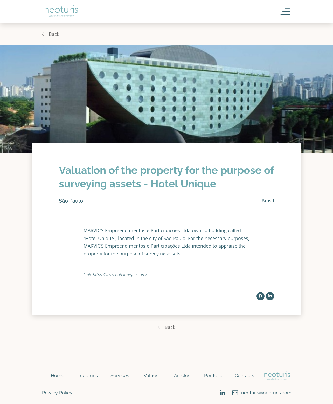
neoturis (89, 375)
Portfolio (213, 375)
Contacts (244, 375)
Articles (182, 375)
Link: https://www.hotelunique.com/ (115, 274)
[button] (260, 296)
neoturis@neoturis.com (266, 392)
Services (119, 375)
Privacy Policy (57, 392)
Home (57, 375)
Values (151, 375)
